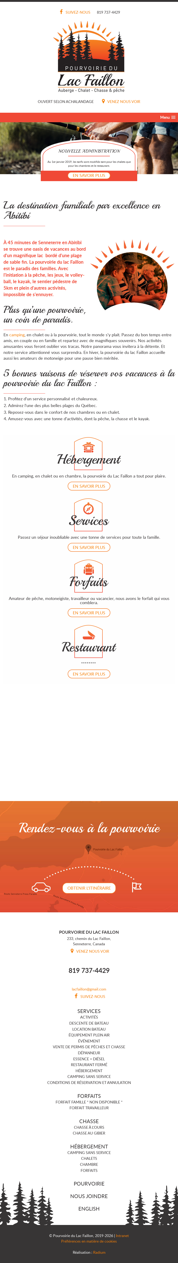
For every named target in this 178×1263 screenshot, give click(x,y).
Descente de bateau (89, 1023)
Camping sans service (89, 1076)
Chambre (89, 1164)
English (89, 1208)
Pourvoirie (89, 1183)
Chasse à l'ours (89, 1127)
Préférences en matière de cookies (89, 1241)
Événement (89, 1041)
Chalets (89, 1158)
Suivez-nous (74, 12)
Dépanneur (89, 1052)
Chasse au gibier (89, 1133)
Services (89, 1010)
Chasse (89, 1121)
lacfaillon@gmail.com (89, 989)
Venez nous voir (120, 101)
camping (17, 334)
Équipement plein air (89, 1035)
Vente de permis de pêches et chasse (89, 1046)
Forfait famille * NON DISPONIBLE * (89, 1102)
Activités (89, 1017)
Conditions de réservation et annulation (89, 1082)
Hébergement (89, 1070)
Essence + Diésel (89, 1058)
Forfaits (89, 1095)
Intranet (122, 1235)
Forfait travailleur (89, 1107)
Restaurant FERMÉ (89, 1064)
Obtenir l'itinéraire (89, 888)
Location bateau (89, 1029)
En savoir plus (89, 175)
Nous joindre (89, 1195)
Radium (99, 1252)
